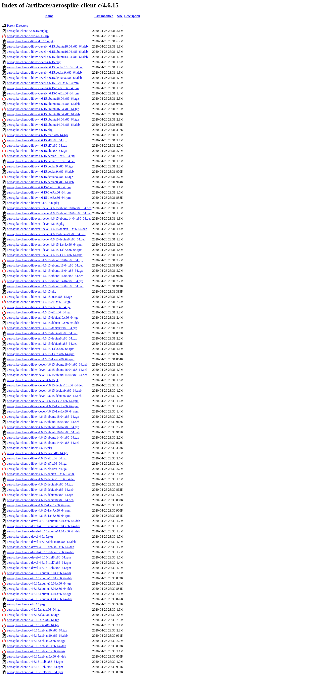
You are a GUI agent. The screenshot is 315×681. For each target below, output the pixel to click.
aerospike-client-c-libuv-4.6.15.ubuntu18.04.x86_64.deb (43, 103)
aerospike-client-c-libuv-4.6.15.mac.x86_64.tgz (37, 135)
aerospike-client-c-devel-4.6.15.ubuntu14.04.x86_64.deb (43, 531)
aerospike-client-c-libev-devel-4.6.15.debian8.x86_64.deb (44, 395)
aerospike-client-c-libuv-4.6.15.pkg (29, 130)
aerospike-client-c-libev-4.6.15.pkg (29, 448)
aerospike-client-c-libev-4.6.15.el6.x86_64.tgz (36, 468)
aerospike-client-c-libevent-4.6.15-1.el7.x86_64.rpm (40, 354)
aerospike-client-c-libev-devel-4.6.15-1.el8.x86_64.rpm (43, 401)
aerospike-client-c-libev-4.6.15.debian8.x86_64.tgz (40, 495)
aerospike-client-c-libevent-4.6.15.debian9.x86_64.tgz (42, 328)
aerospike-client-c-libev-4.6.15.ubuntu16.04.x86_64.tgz (43, 427)
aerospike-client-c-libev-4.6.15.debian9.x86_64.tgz (40, 484)
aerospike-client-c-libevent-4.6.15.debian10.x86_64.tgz (42, 317)
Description (132, 16)
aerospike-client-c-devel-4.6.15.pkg (30, 536)
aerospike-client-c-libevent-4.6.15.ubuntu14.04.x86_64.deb (45, 286)
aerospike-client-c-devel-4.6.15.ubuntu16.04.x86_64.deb (43, 526)
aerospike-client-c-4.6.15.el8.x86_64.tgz (33, 614)
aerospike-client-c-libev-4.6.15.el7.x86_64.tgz (36, 463)
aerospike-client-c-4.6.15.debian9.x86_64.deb (36, 646)
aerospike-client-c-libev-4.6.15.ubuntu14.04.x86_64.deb (43, 442)
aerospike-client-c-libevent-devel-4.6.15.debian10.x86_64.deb (47, 229)
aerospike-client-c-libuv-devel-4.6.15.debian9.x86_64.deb (44, 72)
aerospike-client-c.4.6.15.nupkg (27, 30)
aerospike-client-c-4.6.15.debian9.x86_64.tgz (36, 640)
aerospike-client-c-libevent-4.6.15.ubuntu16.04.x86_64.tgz (45, 270)
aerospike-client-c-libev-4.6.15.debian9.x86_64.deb (40, 489)
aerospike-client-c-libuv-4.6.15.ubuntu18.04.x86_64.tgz (43, 98)
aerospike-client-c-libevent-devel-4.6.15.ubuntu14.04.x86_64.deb (49, 218)
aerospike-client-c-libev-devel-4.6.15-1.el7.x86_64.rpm (43, 406)
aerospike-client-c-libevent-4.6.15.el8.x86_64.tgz (39, 302)
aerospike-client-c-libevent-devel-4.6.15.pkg (35, 223)
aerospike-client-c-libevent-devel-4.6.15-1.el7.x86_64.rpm (44, 249)
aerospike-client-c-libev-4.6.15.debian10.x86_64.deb (41, 479)
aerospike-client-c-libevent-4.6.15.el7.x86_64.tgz (39, 307)
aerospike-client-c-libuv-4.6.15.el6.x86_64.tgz (37, 150)
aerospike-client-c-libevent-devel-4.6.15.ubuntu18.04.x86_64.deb (49, 208)
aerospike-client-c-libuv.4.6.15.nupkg (31, 41)
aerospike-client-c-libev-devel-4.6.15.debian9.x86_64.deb (44, 390)
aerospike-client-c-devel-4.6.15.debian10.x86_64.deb (41, 541)
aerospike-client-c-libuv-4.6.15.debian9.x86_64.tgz (40, 166)
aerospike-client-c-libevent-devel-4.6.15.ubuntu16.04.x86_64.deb (49, 213)
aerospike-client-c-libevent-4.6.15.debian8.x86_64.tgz (42, 338)
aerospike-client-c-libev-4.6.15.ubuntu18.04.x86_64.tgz (43, 416)
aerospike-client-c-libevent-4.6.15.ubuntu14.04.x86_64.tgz (45, 281)
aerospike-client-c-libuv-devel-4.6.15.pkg (33, 62)
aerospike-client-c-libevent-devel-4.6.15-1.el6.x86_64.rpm (44, 255)
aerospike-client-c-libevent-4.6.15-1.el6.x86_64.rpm (40, 359)
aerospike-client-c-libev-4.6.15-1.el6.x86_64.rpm (39, 515)
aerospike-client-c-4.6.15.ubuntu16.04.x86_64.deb (39, 588)
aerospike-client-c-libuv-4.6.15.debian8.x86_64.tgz (40, 176)
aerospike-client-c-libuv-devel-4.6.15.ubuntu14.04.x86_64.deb (47, 57)
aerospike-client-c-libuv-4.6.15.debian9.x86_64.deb (40, 171)
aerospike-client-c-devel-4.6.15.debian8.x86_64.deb (40, 552)
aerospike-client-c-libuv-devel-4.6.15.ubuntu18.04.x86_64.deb (47, 46)
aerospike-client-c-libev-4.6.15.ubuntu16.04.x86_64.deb (43, 432)
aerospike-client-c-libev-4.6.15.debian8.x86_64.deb (40, 500)
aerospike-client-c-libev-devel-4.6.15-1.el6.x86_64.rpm (43, 411)
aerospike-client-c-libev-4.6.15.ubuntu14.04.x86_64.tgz (43, 437)
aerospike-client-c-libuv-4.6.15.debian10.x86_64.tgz (41, 156)
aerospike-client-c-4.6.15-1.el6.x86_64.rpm (35, 672)
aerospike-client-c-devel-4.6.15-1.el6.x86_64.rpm (39, 568)
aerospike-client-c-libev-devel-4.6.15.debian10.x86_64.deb (45, 385)
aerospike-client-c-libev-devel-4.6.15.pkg (33, 380)
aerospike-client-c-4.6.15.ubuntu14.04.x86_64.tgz (39, 594)
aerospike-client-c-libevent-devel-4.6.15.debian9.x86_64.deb (46, 234)
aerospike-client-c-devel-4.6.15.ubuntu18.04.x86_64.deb (43, 521)
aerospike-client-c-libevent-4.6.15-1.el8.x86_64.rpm (40, 349)
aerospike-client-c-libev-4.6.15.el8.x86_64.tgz (36, 458)
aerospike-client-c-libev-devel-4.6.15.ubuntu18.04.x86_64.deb (47, 364)
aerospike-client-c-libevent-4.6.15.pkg (31, 291)
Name (49, 16)
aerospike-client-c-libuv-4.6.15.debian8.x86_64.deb (40, 182)
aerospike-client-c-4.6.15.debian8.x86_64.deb (36, 656)
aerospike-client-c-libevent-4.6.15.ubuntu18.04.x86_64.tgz (45, 260)
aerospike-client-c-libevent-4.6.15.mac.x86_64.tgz (39, 296)
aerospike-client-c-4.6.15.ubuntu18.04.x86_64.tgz (39, 573)
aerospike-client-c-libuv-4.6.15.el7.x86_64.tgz (37, 145)
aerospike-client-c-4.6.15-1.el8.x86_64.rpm (35, 661)
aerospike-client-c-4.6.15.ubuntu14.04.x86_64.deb (39, 599)
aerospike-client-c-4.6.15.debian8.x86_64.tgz (36, 651)
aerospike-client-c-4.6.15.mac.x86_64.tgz (33, 609)
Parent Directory (17, 25)
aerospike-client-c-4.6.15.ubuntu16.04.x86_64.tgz (39, 583)
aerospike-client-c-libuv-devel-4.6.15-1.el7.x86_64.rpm (43, 88)
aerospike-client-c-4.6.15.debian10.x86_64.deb (37, 635)
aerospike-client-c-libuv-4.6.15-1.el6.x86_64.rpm (39, 197)
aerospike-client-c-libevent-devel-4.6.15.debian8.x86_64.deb (46, 239)
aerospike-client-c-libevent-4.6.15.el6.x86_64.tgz (39, 312)
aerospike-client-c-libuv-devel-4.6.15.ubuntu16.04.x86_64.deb (47, 51)
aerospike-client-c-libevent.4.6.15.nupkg (33, 203)
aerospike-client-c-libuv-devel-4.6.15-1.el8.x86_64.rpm (43, 83)
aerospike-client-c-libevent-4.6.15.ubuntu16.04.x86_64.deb (45, 276)
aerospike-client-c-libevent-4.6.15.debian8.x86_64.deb (42, 343)
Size (120, 16)
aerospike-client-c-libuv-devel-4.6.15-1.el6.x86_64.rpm (43, 93)
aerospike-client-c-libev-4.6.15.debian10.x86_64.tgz (40, 474)
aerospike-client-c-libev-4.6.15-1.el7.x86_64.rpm (39, 510)
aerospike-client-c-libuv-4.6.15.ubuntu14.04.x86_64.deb (43, 124)
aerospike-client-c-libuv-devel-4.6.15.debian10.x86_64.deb (45, 67)
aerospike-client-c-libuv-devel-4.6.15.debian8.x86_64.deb (44, 77)
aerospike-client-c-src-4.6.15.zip (28, 36)
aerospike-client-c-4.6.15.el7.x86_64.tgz (33, 620)
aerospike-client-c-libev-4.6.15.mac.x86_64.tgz (37, 453)
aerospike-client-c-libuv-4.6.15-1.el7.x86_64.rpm (39, 192)
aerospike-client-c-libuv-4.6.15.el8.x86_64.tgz (37, 140)
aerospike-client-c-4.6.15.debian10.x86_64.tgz (37, 630)
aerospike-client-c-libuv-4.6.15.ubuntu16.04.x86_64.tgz (43, 109)
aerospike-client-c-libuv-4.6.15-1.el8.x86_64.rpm (39, 187)
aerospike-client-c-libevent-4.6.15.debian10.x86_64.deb (43, 322)
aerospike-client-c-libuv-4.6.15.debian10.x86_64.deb (41, 161)
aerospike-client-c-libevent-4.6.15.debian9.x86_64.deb (42, 333)
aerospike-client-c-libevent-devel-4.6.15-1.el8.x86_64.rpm (44, 244)
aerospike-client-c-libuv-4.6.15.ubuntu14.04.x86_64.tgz (43, 119)
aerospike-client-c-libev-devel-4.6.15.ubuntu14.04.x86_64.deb (47, 375)
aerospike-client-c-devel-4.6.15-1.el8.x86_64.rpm (39, 557)
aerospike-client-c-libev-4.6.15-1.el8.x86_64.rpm (39, 505)
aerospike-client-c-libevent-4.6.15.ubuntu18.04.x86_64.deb (45, 265)
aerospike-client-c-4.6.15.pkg (26, 604)
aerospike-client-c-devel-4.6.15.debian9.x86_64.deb (40, 547)
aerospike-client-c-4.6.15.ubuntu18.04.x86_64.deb (39, 578)
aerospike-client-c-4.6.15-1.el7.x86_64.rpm (35, 667)
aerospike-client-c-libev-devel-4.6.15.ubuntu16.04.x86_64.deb (47, 369)
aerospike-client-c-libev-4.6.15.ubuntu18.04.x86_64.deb (43, 422)
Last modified (104, 16)
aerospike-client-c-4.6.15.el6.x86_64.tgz (33, 625)
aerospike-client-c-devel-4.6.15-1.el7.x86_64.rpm (39, 562)
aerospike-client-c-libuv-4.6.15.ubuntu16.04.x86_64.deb (43, 114)
